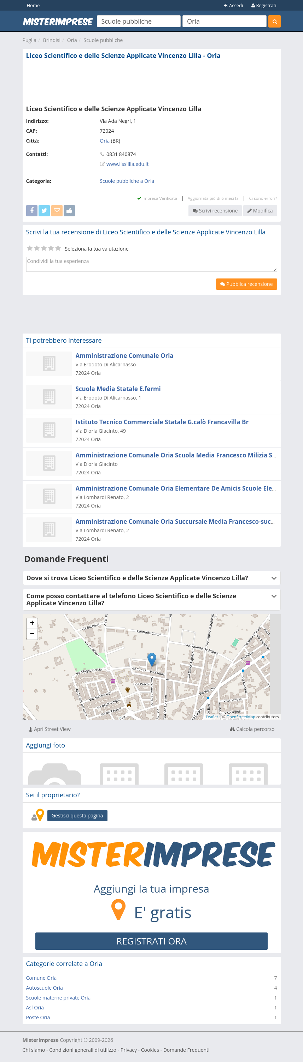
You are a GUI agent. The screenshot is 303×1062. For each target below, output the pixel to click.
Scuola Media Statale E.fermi (118, 389)
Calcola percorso (252, 729)
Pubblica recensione (246, 284)
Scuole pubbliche (103, 40)
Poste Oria (38, 1017)
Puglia (29, 40)
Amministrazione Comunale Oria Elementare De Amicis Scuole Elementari (186, 488)
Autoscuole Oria (44, 987)
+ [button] (32, 623)
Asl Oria (35, 1007)
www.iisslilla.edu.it (127, 164)
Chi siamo (34, 1049)
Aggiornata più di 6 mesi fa (213, 198)
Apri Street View (50, 729)
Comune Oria (41, 977)
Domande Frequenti (186, 1049)
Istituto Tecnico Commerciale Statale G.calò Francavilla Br (162, 422)
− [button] (32, 634)
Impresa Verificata (157, 198)
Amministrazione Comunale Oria (125, 356)
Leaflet (212, 716)
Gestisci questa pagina (77, 815)
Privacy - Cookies (140, 1049)
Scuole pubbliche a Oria (127, 181)
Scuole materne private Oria (58, 997)
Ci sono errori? (263, 198)
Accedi (233, 5)
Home (33, 5)
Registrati (263, 5)
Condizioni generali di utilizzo (82, 1049)
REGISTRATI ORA (151, 941)
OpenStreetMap (240, 716)
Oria (72, 40)
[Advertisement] (152, 82)
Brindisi (51, 40)
